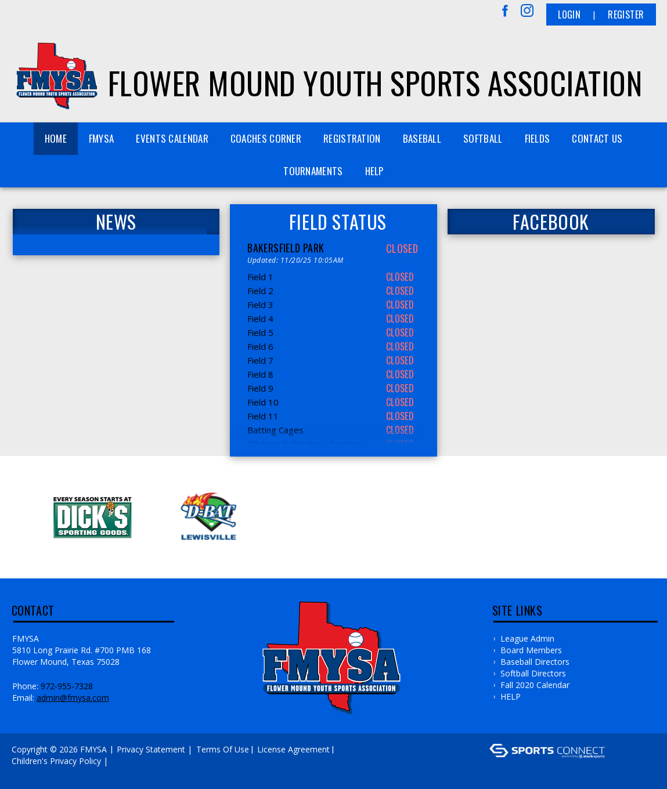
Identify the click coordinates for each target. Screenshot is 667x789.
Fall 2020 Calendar (534, 684)
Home (56, 138)
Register (626, 14)
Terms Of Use (222, 749)
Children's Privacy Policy (56, 760)
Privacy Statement (151, 749)
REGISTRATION (352, 138)
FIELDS (537, 138)
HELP (374, 171)
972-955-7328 (67, 686)
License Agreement (293, 749)
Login (569, 14)
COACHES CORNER (265, 138)
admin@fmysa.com (73, 697)
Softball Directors (533, 673)
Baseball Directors (534, 661)
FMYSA (101, 138)
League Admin (527, 638)
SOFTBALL (482, 138)
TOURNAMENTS (312, 171)
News (116, 221)
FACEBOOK (551, 221)
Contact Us (597, 138)
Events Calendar (172, 138)
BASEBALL (422, 138)
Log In (27, 772)
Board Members (531, 650)
